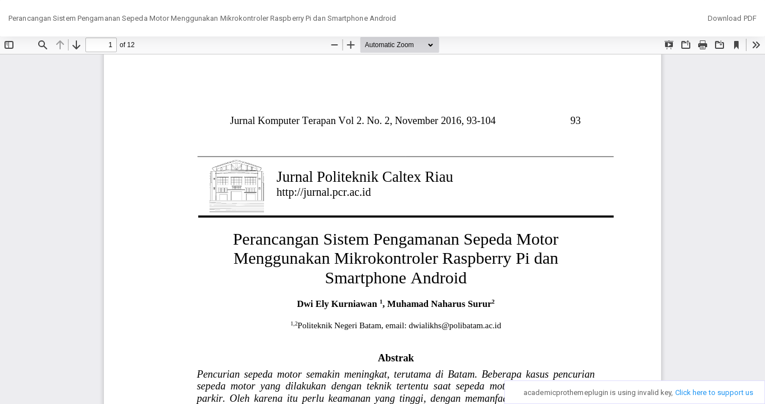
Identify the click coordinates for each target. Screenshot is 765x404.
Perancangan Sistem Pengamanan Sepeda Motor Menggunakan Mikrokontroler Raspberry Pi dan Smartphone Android (202, 18)
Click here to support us (714, 392)
